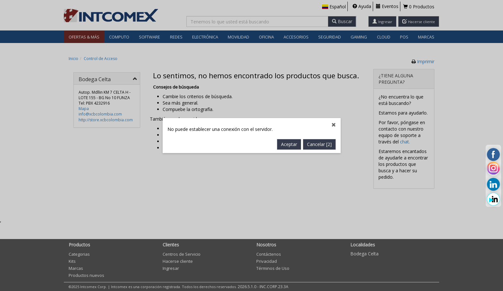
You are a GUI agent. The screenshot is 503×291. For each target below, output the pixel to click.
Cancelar (319, 136)
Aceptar (289, 136)
